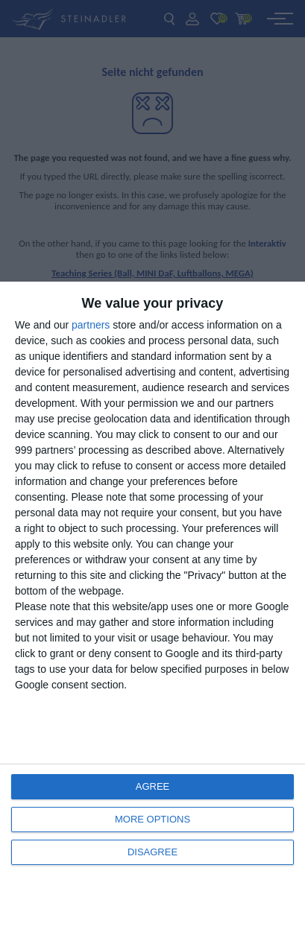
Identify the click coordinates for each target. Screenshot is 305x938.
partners (91, 325)
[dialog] (152, 610)
